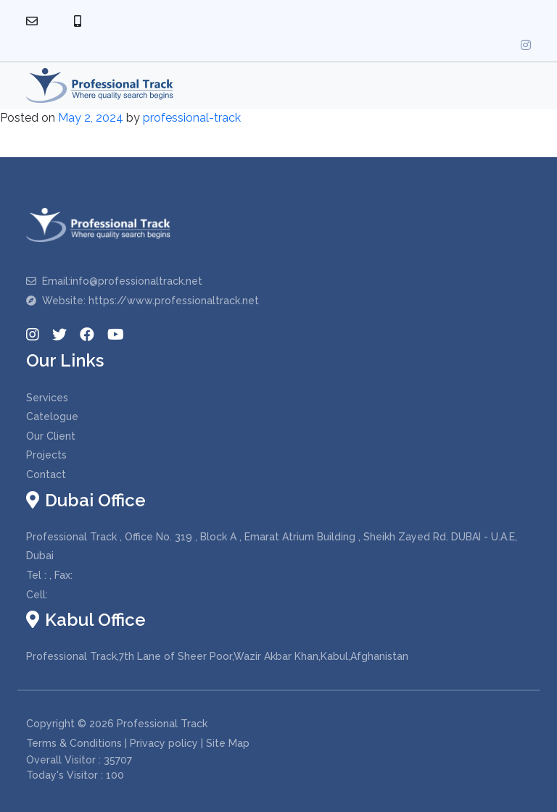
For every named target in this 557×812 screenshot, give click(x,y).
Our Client (50, 436)
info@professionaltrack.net (136, 281)
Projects (46, 455)
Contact (46, 474)
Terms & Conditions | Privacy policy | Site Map (137, 743)
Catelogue (52, 416)
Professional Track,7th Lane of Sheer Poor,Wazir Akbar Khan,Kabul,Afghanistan (217, 656)
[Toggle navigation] (513, 86)
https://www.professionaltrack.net (173, 300)
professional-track (192, 118)
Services (47, 397)
